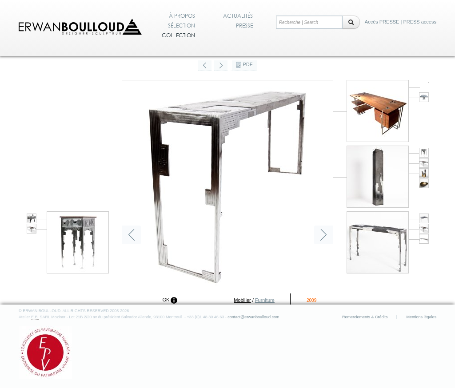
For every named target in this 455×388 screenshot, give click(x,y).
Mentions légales (421, 317)
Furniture (265, 300)
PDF (248, 64)
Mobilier (242, 300)
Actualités (238, 16)
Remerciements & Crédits (365, 317)
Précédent (131, 235)
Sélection (181, 25)
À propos (182, 16)
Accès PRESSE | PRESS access (400, 21)
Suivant (323, 235)
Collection (178, 35)
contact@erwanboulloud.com (253, 317)
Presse (244, 25)
